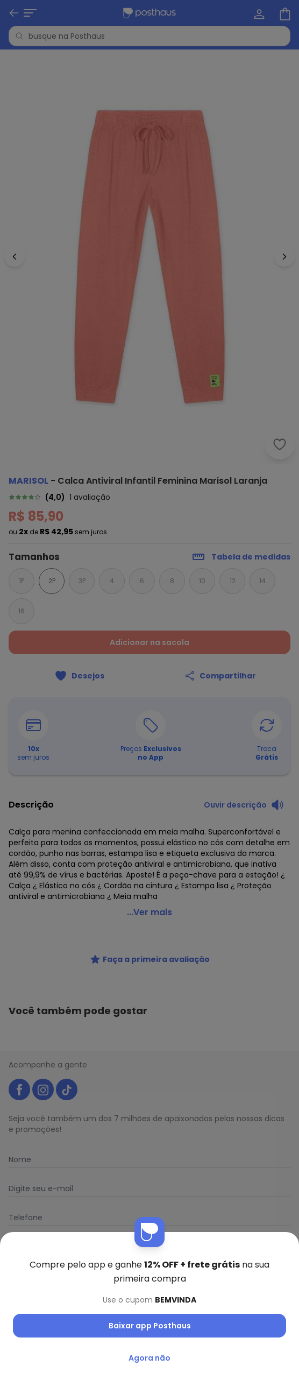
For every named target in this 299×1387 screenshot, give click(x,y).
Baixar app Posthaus (150, 1325)
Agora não (149, 1358)
